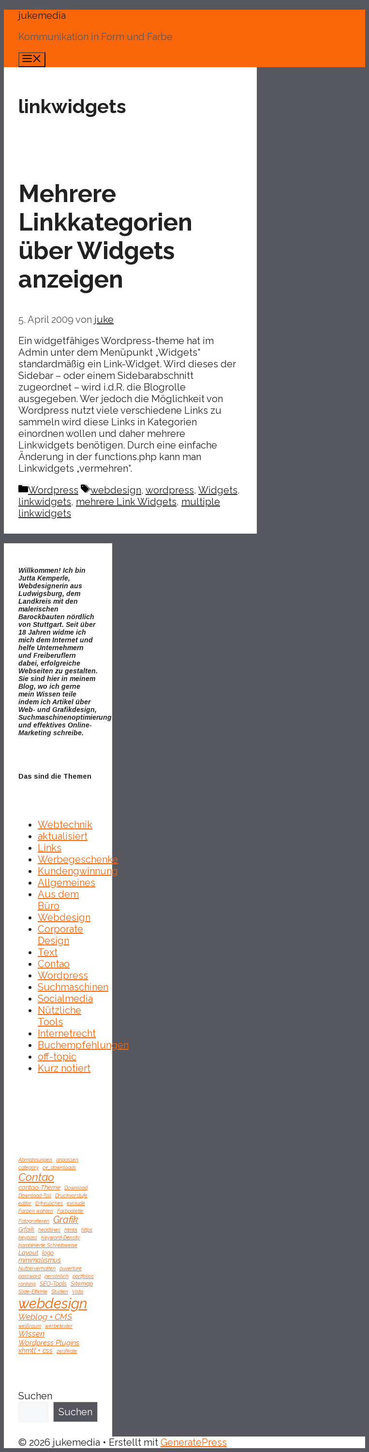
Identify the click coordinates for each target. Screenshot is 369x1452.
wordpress (170, 490)
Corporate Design (60, 934)
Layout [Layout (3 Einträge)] (28, 1252)
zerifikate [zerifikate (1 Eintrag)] (67, 1351)
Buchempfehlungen (83, 1045)
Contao (54, 964)
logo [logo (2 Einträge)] (48, 1252)
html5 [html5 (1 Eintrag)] (70, 1230)
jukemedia (42, 15)
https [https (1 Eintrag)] (86, 1230)
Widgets (217, 490)
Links (49, 848)
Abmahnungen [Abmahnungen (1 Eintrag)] (35, 1159)
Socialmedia (65, 998)
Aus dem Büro (58, 900)
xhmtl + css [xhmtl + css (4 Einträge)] (35, 1350)
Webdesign (64, 917)
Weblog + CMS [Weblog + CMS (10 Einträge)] (45, 1316)
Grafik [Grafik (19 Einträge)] (65, 1219)
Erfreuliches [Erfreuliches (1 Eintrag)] (49, 1203)
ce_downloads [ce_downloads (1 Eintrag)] (59, 1167)
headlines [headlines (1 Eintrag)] (49, 1230)
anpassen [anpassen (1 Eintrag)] (67, 1159)
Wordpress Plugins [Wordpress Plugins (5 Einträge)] (48, 1342)
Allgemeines (66, 882)
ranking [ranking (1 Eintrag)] (27, 1284)
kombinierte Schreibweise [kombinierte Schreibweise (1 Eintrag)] (47, 1245)
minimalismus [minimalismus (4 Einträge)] (39, 1260)
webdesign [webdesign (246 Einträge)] (52, 1303)
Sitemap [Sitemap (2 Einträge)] (82, 1283)
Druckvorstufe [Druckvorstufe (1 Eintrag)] (71, 1195)
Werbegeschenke (78, 859)
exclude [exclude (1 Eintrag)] (76, 1203)
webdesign (115, 490)
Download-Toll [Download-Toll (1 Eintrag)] (34, 1195)
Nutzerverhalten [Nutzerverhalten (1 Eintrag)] (37, 1268)
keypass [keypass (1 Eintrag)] (27, 1237)
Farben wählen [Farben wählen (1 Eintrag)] (35, 1211)
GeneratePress (194, 1442)
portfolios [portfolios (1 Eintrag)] (83, 1276)
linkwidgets (44, 502)
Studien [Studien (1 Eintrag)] (59, 1291)
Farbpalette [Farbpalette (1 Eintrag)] (70, 1211)
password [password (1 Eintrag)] (29, 1276)
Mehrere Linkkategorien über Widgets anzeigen (105, 236)
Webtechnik (65, 824)
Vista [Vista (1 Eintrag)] (77, 1291)
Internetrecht (67, 1033)
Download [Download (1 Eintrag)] (76, 1188)
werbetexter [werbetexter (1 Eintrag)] (59, 1326)
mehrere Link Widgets (126, 502)
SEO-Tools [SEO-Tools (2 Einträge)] (53, 1283)
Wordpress (53, 490)
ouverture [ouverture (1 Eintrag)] (70, 1268)
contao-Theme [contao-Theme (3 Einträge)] (39, 1187)
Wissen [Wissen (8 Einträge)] (31, 1333)
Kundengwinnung (78, 871)
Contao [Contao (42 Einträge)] (36, 1177)
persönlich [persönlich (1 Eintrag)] (56, 1276)
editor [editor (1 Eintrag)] (24, 1203)
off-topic (57, 1056)
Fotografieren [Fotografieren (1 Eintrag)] (33, 1221)
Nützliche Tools (59, 1016)
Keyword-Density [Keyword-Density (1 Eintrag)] (60, 1237)
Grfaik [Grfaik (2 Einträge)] (26, 1229)
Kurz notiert (64, 1068)
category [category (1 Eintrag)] (28, 1167)
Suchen (35, 1396)
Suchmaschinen (73, 987)
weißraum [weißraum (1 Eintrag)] (29, 1326)
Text (48, 952)
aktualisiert (63, 836)
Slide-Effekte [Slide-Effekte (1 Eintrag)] (32, 1291)
